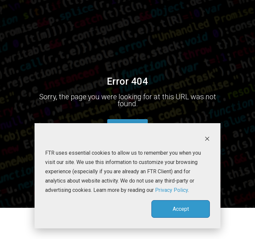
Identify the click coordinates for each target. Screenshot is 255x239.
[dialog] (127, 175)
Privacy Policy (171, 190)
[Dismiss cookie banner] (207, 138)
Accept (181, 209)
